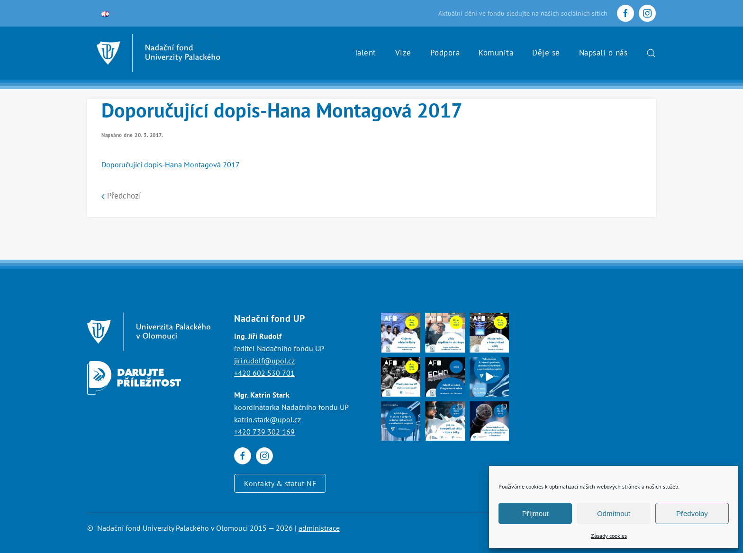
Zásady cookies (609, 535)
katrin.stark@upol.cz (267, 419)
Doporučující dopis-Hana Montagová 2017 (170, 164)
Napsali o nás (603, 52)
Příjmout (535, 513)
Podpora (445, 52)
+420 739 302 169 (264, 431)
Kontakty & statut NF (280, 483)
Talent (365, 52)
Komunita (496, 52)
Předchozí (121, 195)
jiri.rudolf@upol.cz (264, 360)
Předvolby (692, 513)
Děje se (546, 52)
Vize (403, 52)
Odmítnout (613, 513)
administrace (319, 528)
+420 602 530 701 (264, 373)
